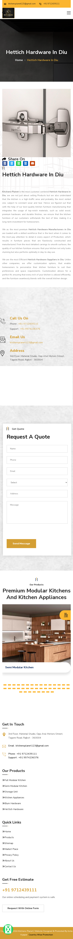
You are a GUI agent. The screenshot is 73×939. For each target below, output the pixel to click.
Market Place (11, 849)
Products (9, 837)
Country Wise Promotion (41, 934)
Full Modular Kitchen (15, 780)
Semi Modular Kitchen (16, 786)
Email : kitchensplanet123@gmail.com (28, 745)
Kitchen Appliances (14, 797)
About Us (9, 860)
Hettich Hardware (14, 809)
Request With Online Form (23, 908)
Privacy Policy (12, 854)
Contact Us (10, 866)
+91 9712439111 (49, 3)
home (19, 60)
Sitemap (9, 843)
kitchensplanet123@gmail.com (20, 3)
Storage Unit (11, 791)
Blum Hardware (13, 803)
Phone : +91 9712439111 (22, 753)
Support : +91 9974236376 (23, 757)
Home (8, 831)
